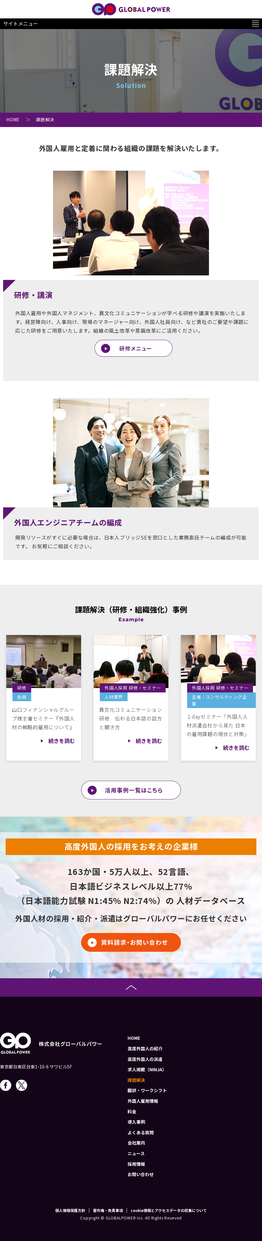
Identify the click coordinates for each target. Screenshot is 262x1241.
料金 (132, 1111)
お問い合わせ (141, 1174)
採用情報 (136, 1164)
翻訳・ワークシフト (147, 1090)
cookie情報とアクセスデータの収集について (169, 1210)
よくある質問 (141, 1132)
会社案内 (136, 1143)
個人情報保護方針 (70, 1210)
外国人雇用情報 (143, 1101)
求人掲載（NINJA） (147, 1069)
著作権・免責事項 (108, 1210)
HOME (134, 1038)
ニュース (136, 1153)
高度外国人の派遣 (145, 1059)
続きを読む (61, 740)
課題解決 (136, 1080)
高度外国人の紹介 (145, 1048)
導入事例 (136, 1122)
